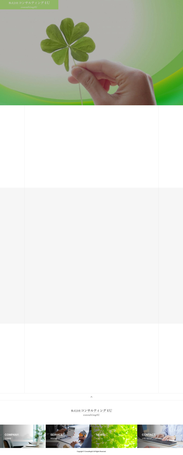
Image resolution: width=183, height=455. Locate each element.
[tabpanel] (91, 52)
